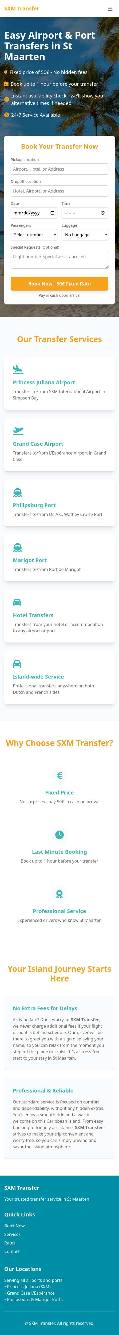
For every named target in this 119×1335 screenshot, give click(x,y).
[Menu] (110, 8)
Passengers (21, 225)
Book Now (14, 1226)
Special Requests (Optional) (35, 247)
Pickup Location (25, 159)
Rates (9, 1243)
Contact (12, 1251)
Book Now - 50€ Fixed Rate (59, 283)
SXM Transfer (21, 8)
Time (66, 203)
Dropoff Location (26, 181)
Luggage (69, 225)
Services (12, 1234)
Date (15, 203)
